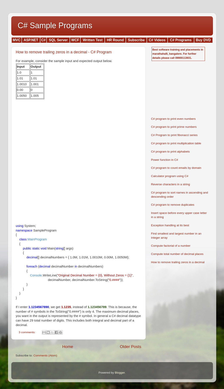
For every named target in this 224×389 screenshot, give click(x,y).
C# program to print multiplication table (176, 143)
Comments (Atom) (45, 355)
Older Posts (130, 346)
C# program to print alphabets (170, 151)
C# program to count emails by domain (176, 167)
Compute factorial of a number (171, 245)
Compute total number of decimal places (177, 254)
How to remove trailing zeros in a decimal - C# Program (64, 52)
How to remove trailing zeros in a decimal (178, 262)
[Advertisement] (48, 135)
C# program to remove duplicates (173, 204)
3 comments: (27, 332)
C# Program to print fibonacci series (174, 135)
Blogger (120, 372)
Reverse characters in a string (170, 184)
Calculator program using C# (169, 176)
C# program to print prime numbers (174, 126)
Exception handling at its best (170, 225)
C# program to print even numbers (173, 118)
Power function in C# (164, 159)
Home (67, 346)
